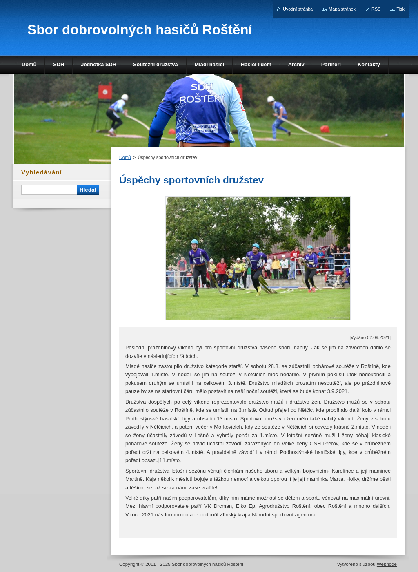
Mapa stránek (342, 9)
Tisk (400, 9)
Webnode (387, 564)
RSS (375, 9)
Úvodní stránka (298, 9)
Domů (125, 157)
